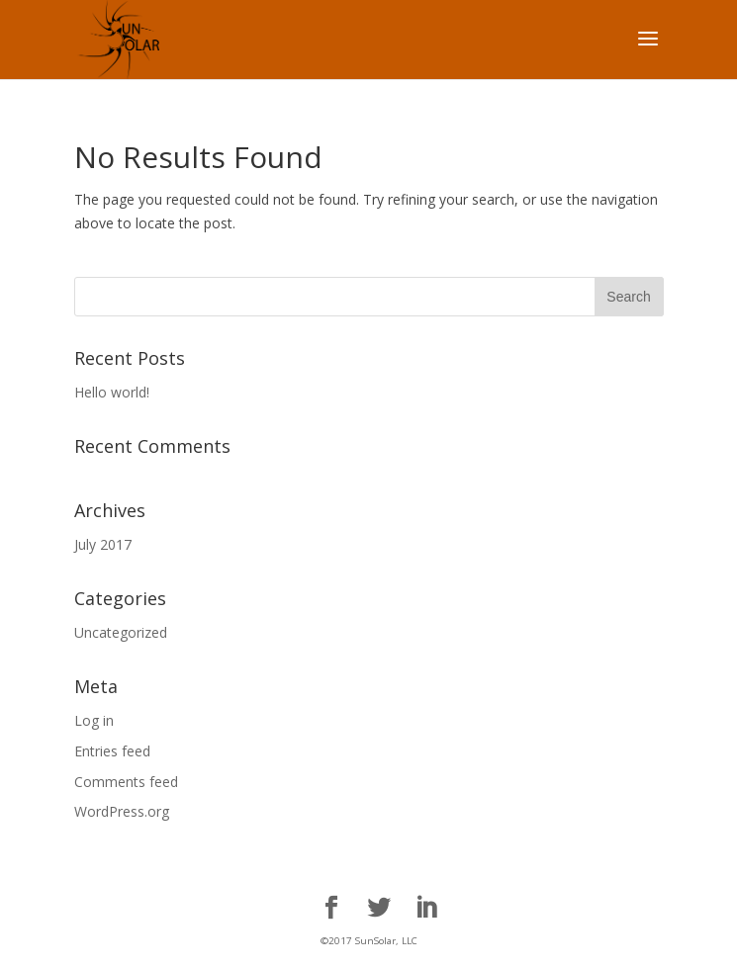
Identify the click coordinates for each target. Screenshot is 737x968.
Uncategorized (120, 632)
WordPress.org (121, 811)
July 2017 (103, 544)
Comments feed (126, 781)
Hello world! (111, 392)
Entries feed (112, 751)
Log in (94, 720)
